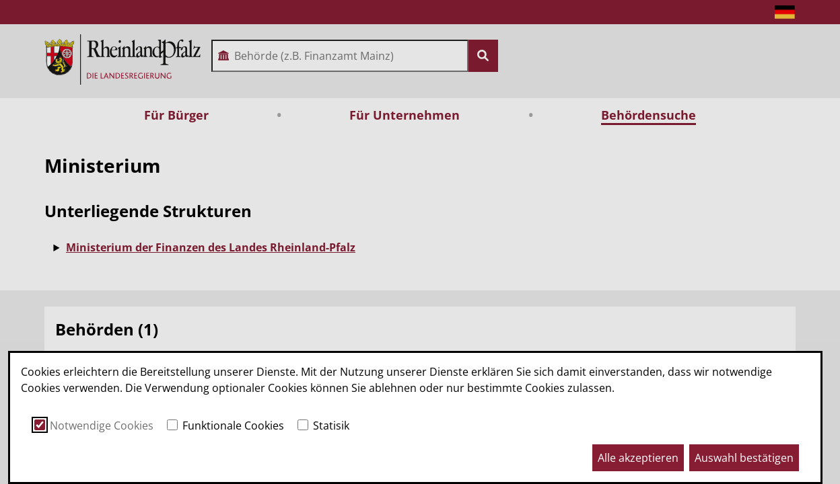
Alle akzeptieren (638, 457)
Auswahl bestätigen (744, 457)
